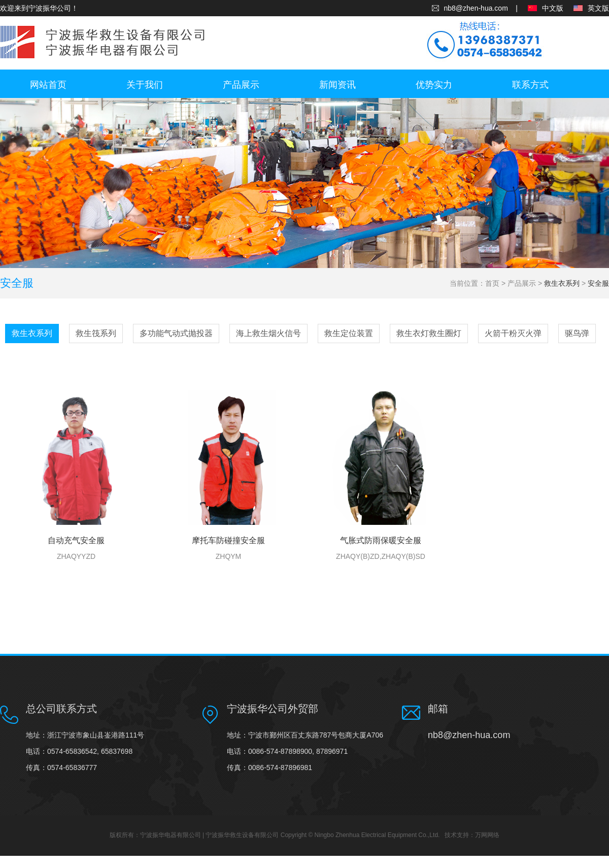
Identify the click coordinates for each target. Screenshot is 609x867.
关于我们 (144, 85)
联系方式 (530, 85)
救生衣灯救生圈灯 (428, 333)
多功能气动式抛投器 (176, 333)
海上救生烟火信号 (268, 333)
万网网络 (487, 835)
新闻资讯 (337, 85)
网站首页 (48, 85)
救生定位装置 (348, 333)
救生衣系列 (562, 283)
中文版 (552, 8)
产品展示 (241, 85)
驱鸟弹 (577, 333)
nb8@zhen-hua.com (476, 8)
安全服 (598, 283)
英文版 (598, 8)
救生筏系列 (96, 333)
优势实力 (434, 85)
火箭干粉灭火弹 (513, 333)
